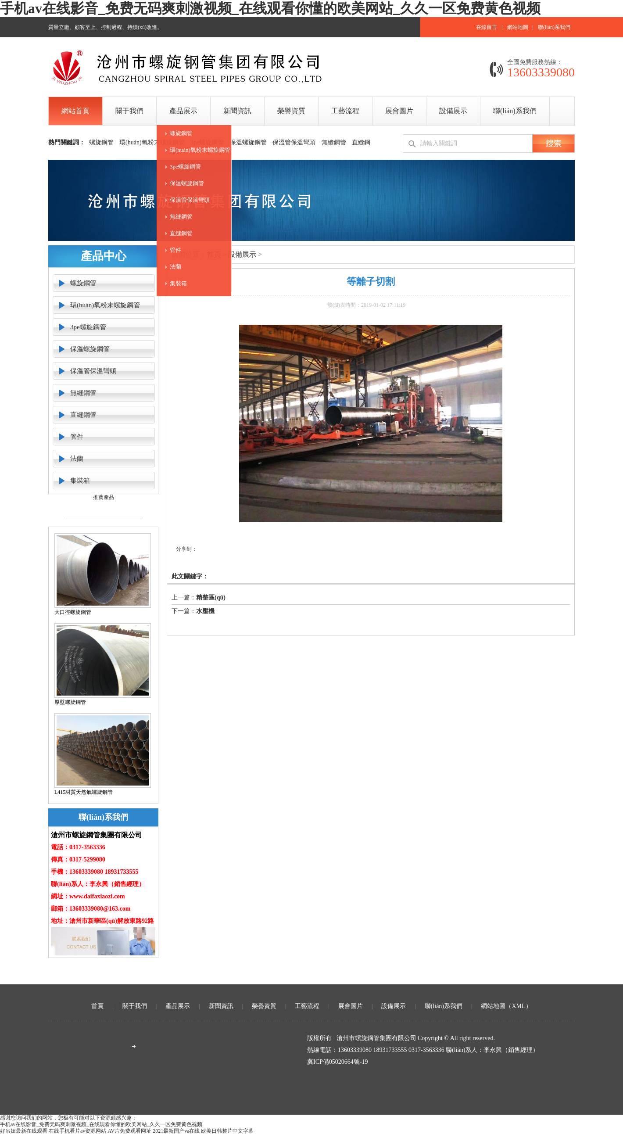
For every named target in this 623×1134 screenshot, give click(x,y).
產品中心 (103, 256)
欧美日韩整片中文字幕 (227, 1131)
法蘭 (175, 266)
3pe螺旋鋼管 (185, 166)
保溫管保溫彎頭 (190, 200)
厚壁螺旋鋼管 (70, 702)
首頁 (97, 1006)
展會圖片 (350, 1006)
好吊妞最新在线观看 (23, 1131)
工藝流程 (307, 1006)
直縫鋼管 (181, 233)
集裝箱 (178, 283)
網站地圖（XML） (506, 1006)
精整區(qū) (211, 597)
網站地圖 (517, 27)
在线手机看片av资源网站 (77, 1131)
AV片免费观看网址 (129, 1131)
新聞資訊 (221, 1006)
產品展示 (177, 1006)
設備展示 (242, 254)
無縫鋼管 (181, 216)
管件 (175, 250)
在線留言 (486, 27)
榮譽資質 (264, 1006)
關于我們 (134, 1006)
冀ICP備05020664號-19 (337, 1062)
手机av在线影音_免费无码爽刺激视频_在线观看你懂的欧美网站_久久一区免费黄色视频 (270, 8)
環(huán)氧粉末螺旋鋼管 (200, 150)
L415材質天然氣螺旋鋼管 (83, 792)
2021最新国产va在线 (176, 1131)
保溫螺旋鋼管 (187, 183)
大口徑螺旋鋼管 (72, 612)
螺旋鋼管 (181, 133)
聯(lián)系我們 (554, 27)
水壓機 (205, 611)
